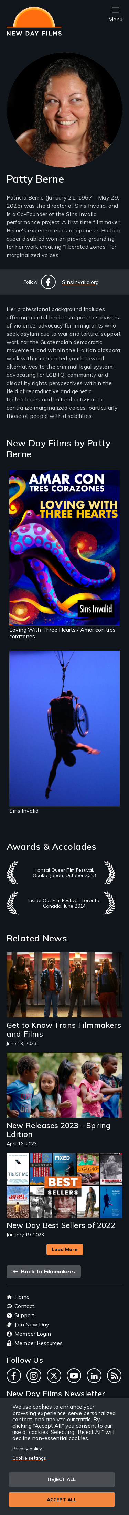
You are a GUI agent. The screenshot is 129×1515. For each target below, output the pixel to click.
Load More (65, 1249)
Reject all (62, 1479)
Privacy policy (27, 1448)
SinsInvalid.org (80, 282)
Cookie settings (29, 1458)
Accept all (61, 1499)
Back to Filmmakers (43, 1271)
